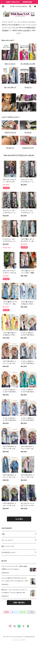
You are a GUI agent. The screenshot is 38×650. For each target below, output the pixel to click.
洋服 (3, 534)
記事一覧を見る (19, 603)
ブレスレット (10, 148)
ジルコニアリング (28, 148)
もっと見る (19, 519)
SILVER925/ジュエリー (9, 552)
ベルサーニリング (10, 132)
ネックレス (28, 132)
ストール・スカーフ (10, 87)
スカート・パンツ (10, 64)
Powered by (19, 640)
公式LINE (26, 30)
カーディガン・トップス (28, 64)
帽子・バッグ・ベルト (8, 546)
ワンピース (28, 87)
